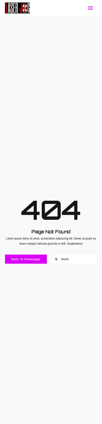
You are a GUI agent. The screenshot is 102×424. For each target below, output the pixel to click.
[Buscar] (56, 259)
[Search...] (74, 259)
